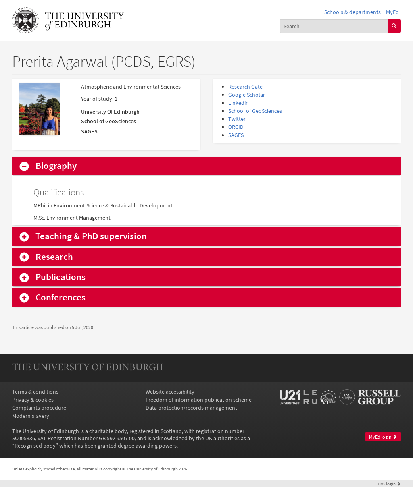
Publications (60, 276)
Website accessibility (170, 391)
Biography (56, 165)
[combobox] (334, 26)
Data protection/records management (191, 407)
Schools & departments (352, 12)
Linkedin (238, 102)
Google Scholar (246, 94)
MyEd (392, 12)
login (389, 484)
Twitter (237, 118)
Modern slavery (30, 415)
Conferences (60, 297)
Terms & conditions (35, 391)
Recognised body (35, 445)
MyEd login (383, 437)
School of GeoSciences (255, 110)
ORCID (236, 127)
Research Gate (245, 86)
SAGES (236, 135)
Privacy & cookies (33, 399)
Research (54, 256)
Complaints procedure (39, 407)
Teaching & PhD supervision (91, 236)
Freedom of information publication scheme (199, 399)
